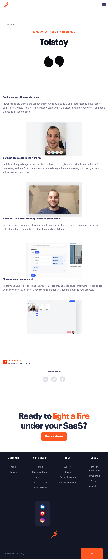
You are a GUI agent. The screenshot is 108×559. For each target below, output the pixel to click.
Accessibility (94, 486)
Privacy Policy (94, 475)
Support (67, 466)
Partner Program (67, 477)
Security (94, 480)
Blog (40, 466)
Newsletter (40, 477)
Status (67, 471)
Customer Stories (40, 471)
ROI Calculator (40, 482)
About (14, 466)
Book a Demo (40, 487)
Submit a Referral (67, 482)
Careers (13, 471)
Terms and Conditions (94, 468)
